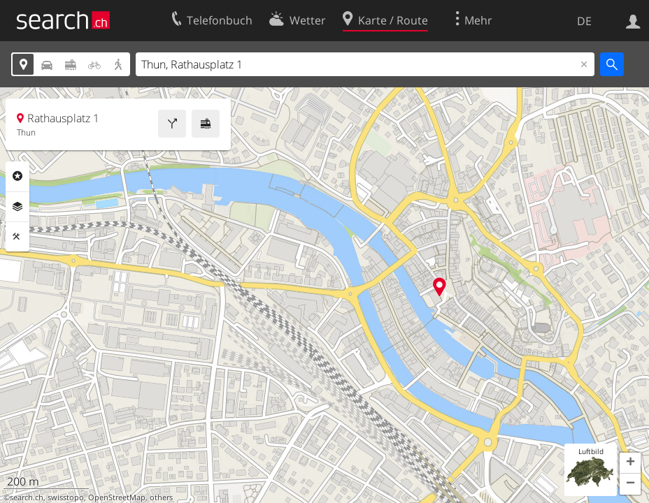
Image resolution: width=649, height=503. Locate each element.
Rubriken (17, 176)
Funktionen (17, 237)
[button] (630, 463)
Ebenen (17, 206)
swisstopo (66, 497)
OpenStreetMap (116, 497)
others (161, 497)
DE (584, 21)
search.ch (26, 497)
